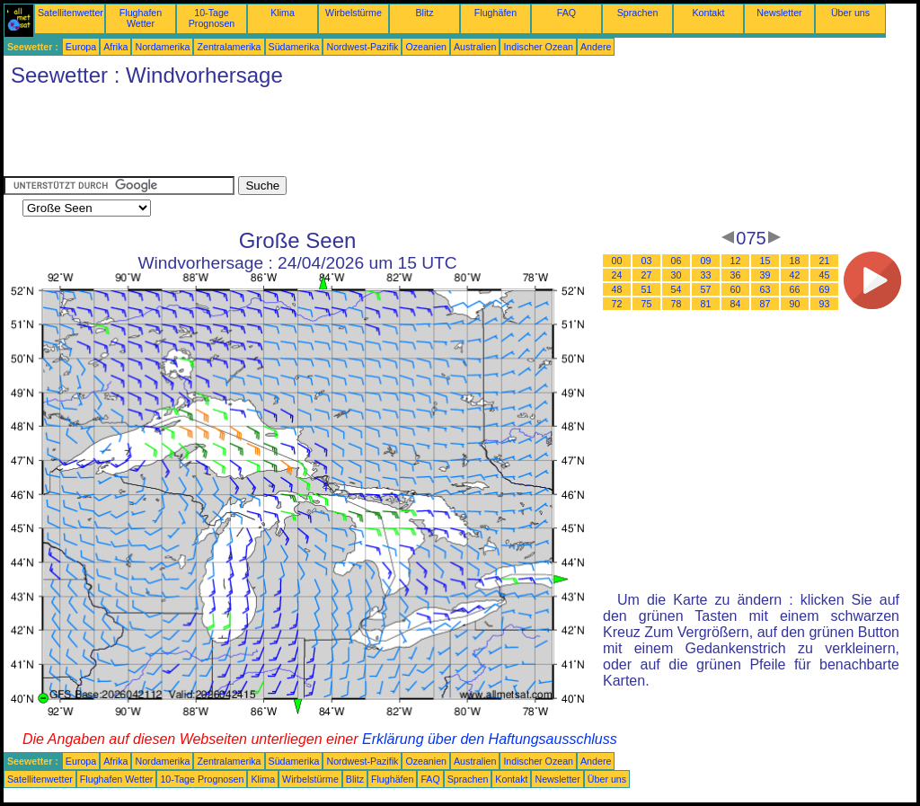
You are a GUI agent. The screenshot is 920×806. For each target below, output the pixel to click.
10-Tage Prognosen (212, 18)
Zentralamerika (229, 46)
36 (735, 275)
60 (735, 289)
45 (824, 275)
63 (765, 289)
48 (617, 289)
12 (735, 260)
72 (617, 303)
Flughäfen (495, 12)
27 (646, 275)
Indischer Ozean (538, 46)
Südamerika (294, 46)
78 (676, 303)
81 (706, 303)
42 (795, 275)
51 (646, 289)
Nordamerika (162, 46)
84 (735, 303)
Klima (282, 12)
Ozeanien (426, 46)
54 (676, 289)
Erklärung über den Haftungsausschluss (489, 739)
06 (676, 260)
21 (824, 260)
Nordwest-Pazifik (362, 46)
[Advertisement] (331, 135)
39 (765, 275)
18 (795, 260)
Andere (595, 46)
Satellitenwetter (70, 12)
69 (824, 289)
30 (676, 275)
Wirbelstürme (353, 12)
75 (646, 303)
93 (824, 303)
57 (706, 289)
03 (646, 260)
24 (617, 275)
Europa (81, 46)
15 (765, 260)
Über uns (850, 12)
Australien (475, 46)
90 (795, 303)
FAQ (566, 12)
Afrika (115, 46)
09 (706, 260)
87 (765, 303)
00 (617, 260)
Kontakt (708, 12)
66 (795, 289)
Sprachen (638, 12)
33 (706, 275)
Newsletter (778, 12)
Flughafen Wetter (140, 18)
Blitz (424, 12)
